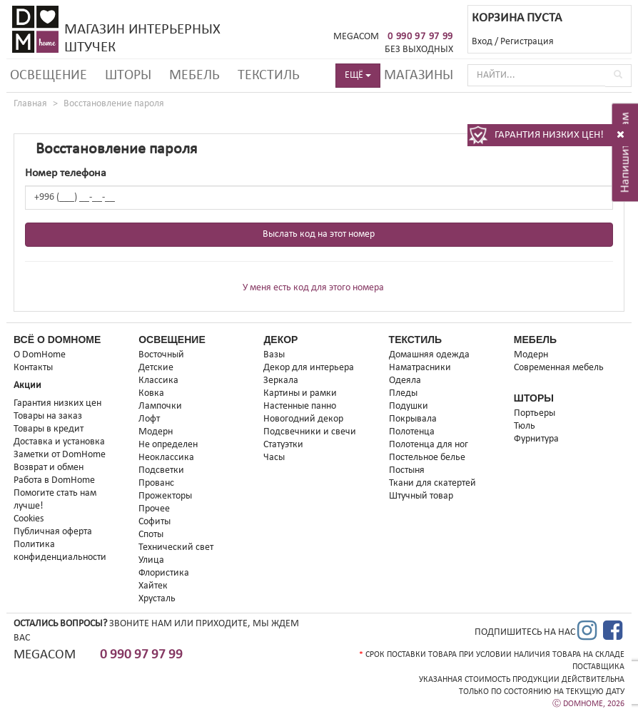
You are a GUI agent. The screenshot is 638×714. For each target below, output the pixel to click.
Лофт (149, 419)
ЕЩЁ (358, 75)
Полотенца (412, 432)
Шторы (128, 75)
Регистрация (527, 41)
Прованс (156, 483)
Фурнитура (536, 439)
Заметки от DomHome (60, 454)
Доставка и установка (59, 442)
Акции (27, 385)
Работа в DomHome (54, 480)
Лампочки (160, 406)
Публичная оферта (53, 531)
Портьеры (534, 413)
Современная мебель (559, 367)
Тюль (524, 426)
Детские (155, 367)
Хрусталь (157, 598)
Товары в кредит (48, 429)
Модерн (155, 432)
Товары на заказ (48, 416)
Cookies (29, 519)
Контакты (33, 367)
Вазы (274, 355)
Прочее (154, 509)
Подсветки (161, 470)
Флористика (163, 573)
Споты (150, 534)
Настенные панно (299, 406)
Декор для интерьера (308, 367)
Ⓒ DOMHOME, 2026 (588, 704)
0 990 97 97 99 (420, 36)
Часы (274, 457)
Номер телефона (65, 173)
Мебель (194, 75)
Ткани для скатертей (432, 483)
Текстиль (269, 75)
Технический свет (175, 547)
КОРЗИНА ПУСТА (517, 18)
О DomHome (40, 355)
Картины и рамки (300, 393)
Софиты (154, 521)
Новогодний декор (303, 419)
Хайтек (153, 586)
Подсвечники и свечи (309, 432)
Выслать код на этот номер (319, 234)
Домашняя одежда (429, 355)
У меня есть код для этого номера (313, 287)
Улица (151, 560)
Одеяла (405, 380)
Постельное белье (427, 457)
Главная (30, 103)
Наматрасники (420, 367)
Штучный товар (421, 496)
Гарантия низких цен (57, 403)
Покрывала (413, 419)
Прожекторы (165, 496)
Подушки (408, 406)
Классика (158, 380)
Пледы (403, 393)
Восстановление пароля (114, 103)
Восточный (161, 355)
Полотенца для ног (428, 444)
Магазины (418, 75)
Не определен (168, 444)
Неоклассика (166, 457)
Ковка (151, 393)
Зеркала (280, 380)
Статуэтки (283, 444)
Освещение (48, 75)
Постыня (407, 470)
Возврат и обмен (48, 467)
